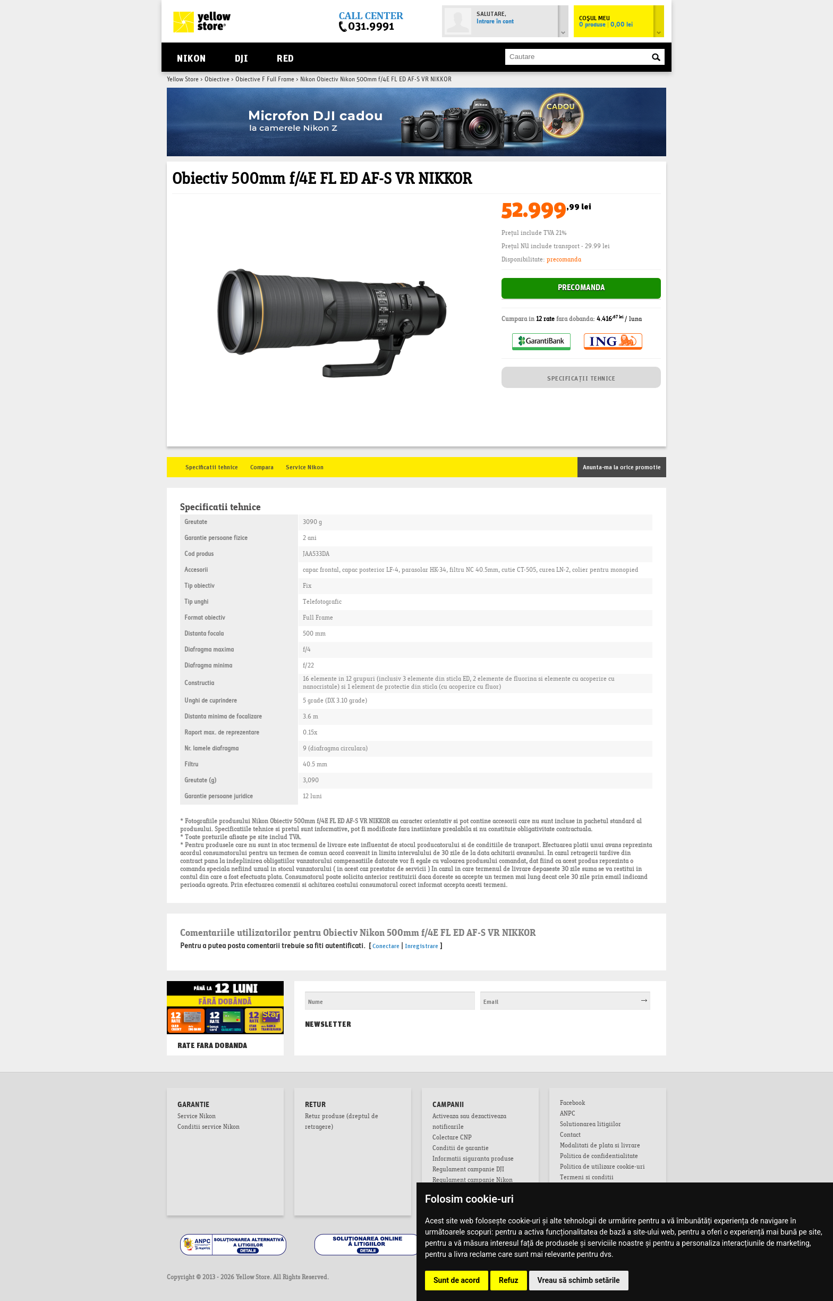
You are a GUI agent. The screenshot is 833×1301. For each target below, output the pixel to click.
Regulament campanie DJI (468, 1170)
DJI (241, 57)
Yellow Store (183, 80)
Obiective (217, 80)
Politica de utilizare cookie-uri (602, 1167)
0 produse (606, 25)
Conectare (386, 945)
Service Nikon (305, 466)
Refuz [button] (508, 1280)
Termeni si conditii (587, 1178)
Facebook (572, 1104)
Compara (262, 466)
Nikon (191, 57)
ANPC (567, 1114)
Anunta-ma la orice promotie (622, 466)
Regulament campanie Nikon (472, 1181)
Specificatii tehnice (211, 466)
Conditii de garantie (460, 1149)
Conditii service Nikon (208, 1127)
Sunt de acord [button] (457, 1280)
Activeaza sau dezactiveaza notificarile (469, 1122)
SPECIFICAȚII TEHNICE (581, 377)
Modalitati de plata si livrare (600, 1146)
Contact (570, 1135)
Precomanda (581, 288)
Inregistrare (421, 945)
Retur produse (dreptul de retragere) (341, 1122)
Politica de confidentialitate (599, 1157)
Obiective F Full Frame (264, 80)
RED (285, 57)
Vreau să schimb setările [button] (579, 1280)
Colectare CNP (452, 1138)
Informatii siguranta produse (473, 1159)
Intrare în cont (495, 21)
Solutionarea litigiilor (590, 1125)
